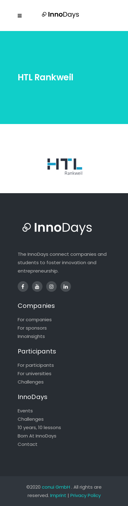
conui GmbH (56, 487)
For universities (34, 373)
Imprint (58, 495)
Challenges (31, 382)
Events (25, 410)
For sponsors (32, 328)
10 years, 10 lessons (39, 427)
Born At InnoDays (37, 436)
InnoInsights (31, 336)
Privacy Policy (85, 495)
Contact (28, 444)
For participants (36, 365)
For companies (35, 319)
